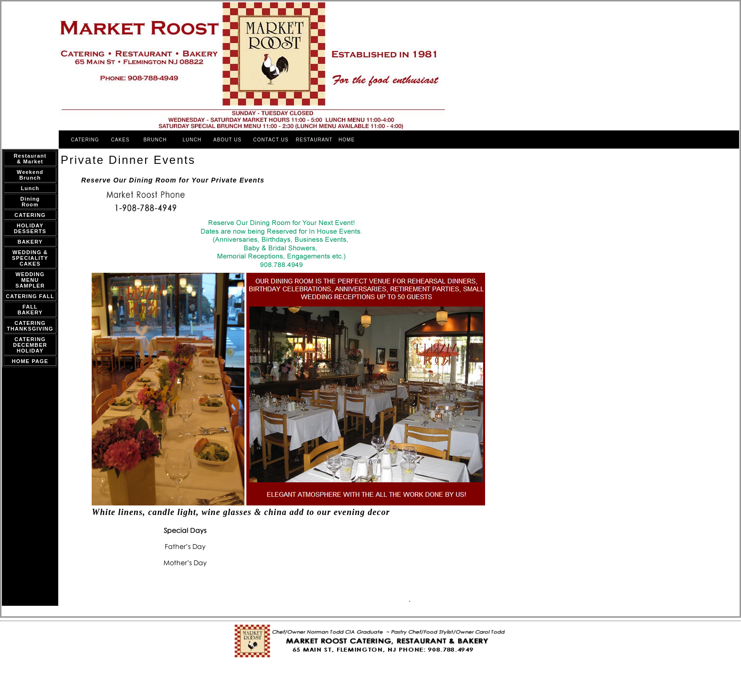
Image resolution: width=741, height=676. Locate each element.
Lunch (30, 188)
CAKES (120, 139)
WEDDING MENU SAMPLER (29, 280)
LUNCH (191, 139)
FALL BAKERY (30, 309)
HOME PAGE (30, 361)
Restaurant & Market (30, 158)
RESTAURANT (314, 139)
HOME (347, 139)
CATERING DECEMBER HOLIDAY (30, 345)
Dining (30, 199)
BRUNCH (155, 139)
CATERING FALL (30, 296)
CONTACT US (271, 139)
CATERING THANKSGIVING (30, 326)
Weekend (30, 172)
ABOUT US (228, 139)
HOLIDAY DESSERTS (30, 228)
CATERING (85, 139)
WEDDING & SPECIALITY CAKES (30, 258)
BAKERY (30, 242)
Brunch (30, 178)
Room (30, 204)
